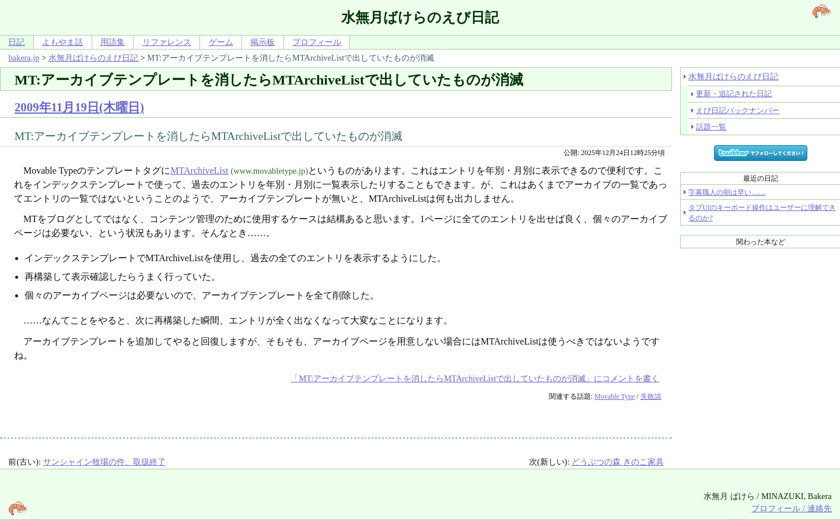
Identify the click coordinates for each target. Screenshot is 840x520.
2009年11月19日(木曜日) (79, 107)
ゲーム (221, 42)
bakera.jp (23, 57)
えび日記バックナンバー (737, 110)
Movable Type (614, 396)
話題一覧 (711, 126)
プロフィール (316, 42)
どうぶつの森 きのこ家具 (618, 461)
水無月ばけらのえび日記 (93, 57)
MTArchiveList (199, 170)
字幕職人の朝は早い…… (726, 192)
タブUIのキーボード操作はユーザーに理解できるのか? (762, 212)
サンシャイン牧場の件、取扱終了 (104, 461)
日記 (16, 42)
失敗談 (651, 396)
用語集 (112, 42)
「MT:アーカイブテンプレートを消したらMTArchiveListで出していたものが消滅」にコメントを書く (474, 378)
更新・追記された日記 (734, 93)
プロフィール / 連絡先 (791, 508)
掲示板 (262, 42)
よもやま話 (62, 42)
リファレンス (166, 42)
